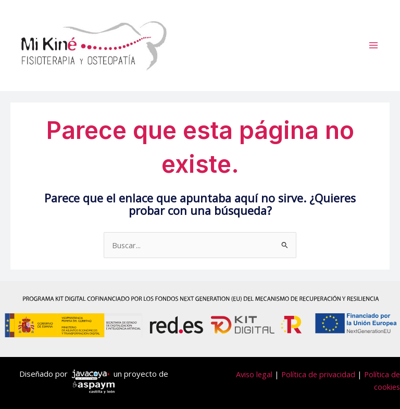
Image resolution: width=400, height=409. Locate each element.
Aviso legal (254, 374)
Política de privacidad (318, 374)
